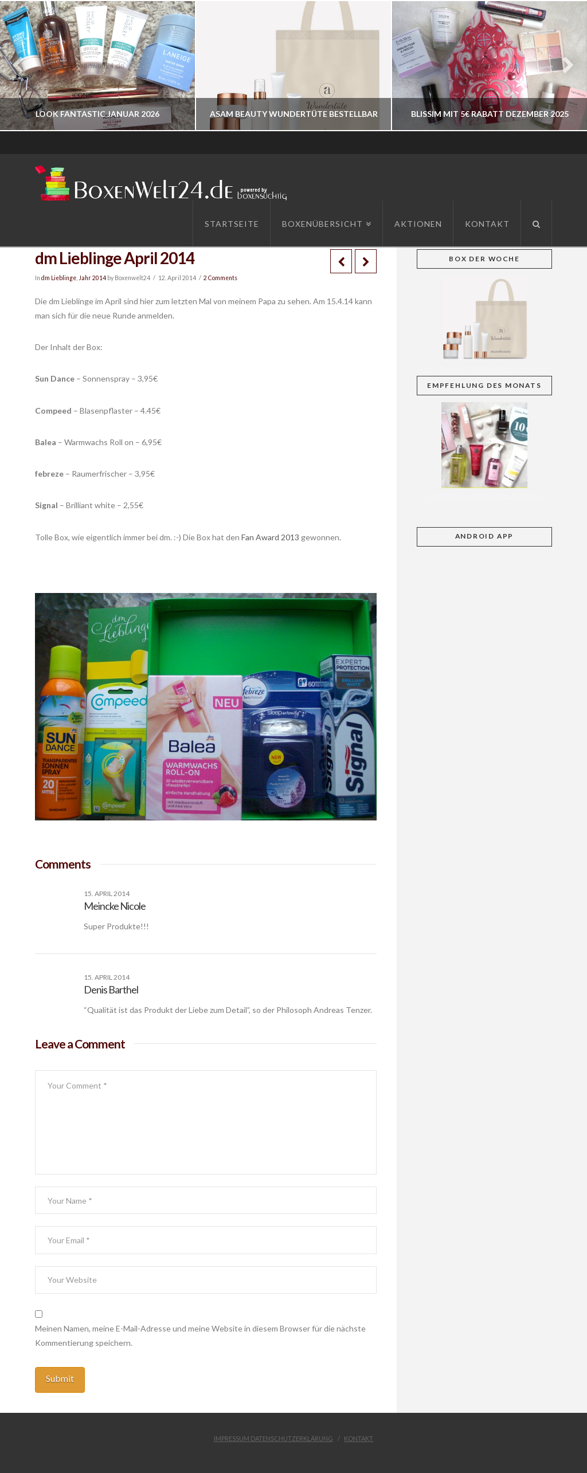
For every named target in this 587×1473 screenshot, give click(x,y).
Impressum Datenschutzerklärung (273, 1438)
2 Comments (220, 277)
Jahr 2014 (92, 277)
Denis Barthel (111, 989)
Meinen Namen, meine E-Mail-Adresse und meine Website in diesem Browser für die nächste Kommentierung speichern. (200, 1335)
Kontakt (358, 1438)
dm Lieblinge (58, 277)
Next (562, 65)
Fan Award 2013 (270, 537)
